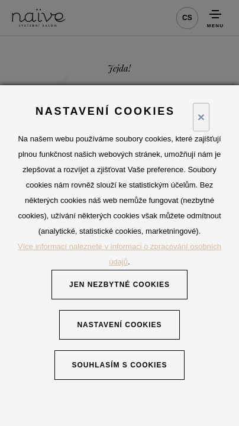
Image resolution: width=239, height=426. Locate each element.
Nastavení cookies (119, 325)
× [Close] (201, 117)
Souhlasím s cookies (119, 365)
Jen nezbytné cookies (119, 284)
